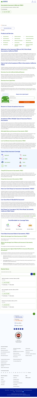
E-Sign (14, 391)
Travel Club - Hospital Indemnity (31, 353)
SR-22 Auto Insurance (4, 355)
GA (9, 372)
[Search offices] (34, 274)
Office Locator (28, 377)
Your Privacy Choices (20, 391)
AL (1, 372)
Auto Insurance (6, 36)
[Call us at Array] (32, 2)
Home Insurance (17, 38)
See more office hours (7, 28)
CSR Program (3, 381)
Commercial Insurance (30, 38)
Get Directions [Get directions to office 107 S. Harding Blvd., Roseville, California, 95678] (5, 295)
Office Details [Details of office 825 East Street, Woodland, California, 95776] (11, 306)
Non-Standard (7, 162)
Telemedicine (5, 44)
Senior (24, 162)
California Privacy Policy (19, 390)
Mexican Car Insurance (18, 40)
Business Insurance (6, 40)
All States (29, 372)
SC (21, 372)
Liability (6, 158)
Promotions (3, 382)
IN (13, 372)
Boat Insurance (28, 40)
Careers (2, 379)
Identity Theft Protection (5, 367)
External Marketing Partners (28, 390)
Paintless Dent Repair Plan (17, 359)
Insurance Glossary (16, 386)
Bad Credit (7, 155)
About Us (2, 377)
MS (15, 372)
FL (7, 372)
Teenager (24, 165)
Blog (26, 375)
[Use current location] (32, 274)
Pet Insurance (5, 42)
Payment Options (16, 381)
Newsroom (2, 384)
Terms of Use (7, 390)
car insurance (25, 69)
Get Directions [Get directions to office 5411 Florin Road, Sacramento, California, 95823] (4, 9)
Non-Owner (25, 158)
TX (26, 372)
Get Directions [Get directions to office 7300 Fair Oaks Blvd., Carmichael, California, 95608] (5, 284)
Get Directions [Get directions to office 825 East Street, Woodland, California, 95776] (5, 306)
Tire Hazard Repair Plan (17, 361)
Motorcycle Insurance (29, 36)
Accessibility (15, 384)
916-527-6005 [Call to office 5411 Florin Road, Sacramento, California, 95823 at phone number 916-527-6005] (6, 11)
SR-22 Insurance (6, 38)
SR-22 (6, 165)
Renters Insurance (18, 36)
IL (11, 372)
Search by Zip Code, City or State (6, 271)
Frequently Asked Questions (17, 382)
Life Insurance (17, 42)
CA (5, 372)
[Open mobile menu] (35, 2)
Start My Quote (27, 102)
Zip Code (11, 100)
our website (34, 215)
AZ (3, 372)
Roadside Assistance (29, 42)
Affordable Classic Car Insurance (18, 351)
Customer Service (16, 379)
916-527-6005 (28, 89)
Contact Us (15, 377)
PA (19, 372)
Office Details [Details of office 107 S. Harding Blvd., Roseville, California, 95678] (11, 295)
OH (17, 372)
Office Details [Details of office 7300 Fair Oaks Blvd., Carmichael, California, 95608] (11, 284)
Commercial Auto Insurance (5, 359)
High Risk (24, 155)
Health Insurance (3, 362)
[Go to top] (34, 314)
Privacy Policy (12, 390)
